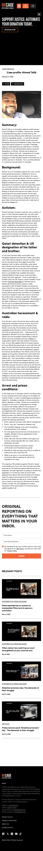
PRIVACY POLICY (7, 817)
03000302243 (13, 805)
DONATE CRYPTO (7, 828)
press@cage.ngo (20, 812)
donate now (9, 30)
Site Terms (20, 548)
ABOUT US (5, 824)
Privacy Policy (12, 551)
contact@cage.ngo (18, 810)
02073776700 (12, 807)
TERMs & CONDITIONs (9, 821)
